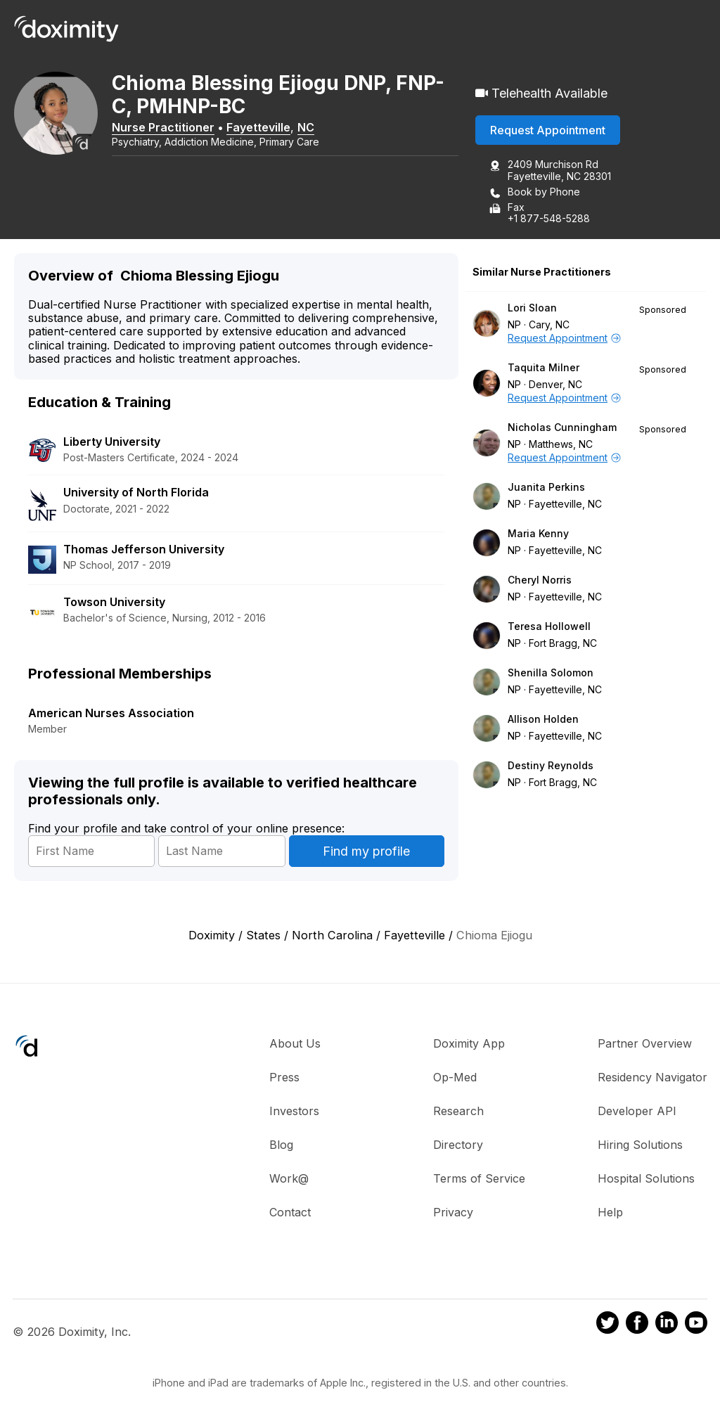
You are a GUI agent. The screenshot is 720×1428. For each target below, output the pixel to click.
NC (306, 127)
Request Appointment (547, 130)
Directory (458, 1145)
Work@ (289, 1178)
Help (610, 1212)
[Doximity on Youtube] (696, 1324)
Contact (290, 1212)
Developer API (637, 1111)
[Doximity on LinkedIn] (666, 1324)
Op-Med (455, 1077)
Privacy (453, 1212)
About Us (295, 1043)
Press (284, 1077)
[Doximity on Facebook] (637, 1324)
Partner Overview (645, 1043)
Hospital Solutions (646, 1178)
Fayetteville (259, 127)
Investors (294, 1111)
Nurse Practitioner (163, 127)
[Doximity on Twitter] (607, 1324)
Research (458, 1111)
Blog (281, 1145)
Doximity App (469, 1043)
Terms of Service (479, 1178)
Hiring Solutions (640, 1145)
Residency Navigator (652, 1077)
